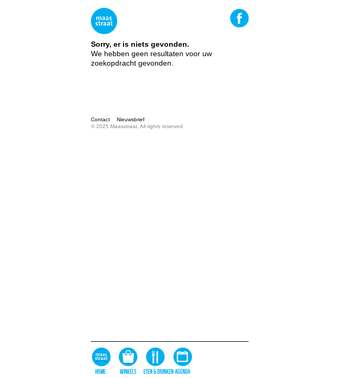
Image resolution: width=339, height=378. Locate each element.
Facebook (239, 17)
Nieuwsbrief (131, 119)
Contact (100, 119)
